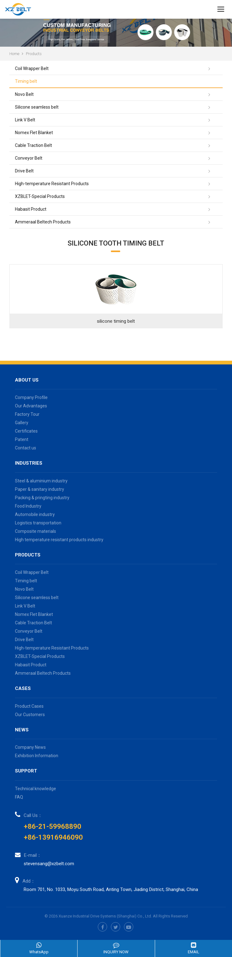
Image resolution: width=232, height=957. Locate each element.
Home (14, 53)
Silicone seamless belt (37, 107)
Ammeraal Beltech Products (43, 221)
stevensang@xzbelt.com (49, 863)
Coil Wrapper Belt (32, 68)
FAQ (19, 797)
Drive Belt (24, 170)
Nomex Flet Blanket (34, 132)
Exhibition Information (36, 755)
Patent (21, 439)
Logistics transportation (38, 522)
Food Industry (28, 506)
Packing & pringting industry (42, 497)
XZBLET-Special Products (40, 196)
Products (34, 53)
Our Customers (30, 714)
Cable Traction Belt (33, 145)
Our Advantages (31, 405)
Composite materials (35, 531)
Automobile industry (35, 514)
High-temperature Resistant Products (52, 183)
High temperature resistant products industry (59, 539)
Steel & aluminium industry (41, 480)
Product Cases (29, 706)
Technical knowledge (35, 788)
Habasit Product (30, 209)
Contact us (25, 447)
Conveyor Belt (28, 158)
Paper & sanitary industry (39, 489)
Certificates (26, 431)
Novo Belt (24, 94)
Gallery (21, 422)
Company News (30, 747)
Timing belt (26, 81)
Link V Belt (25, 119)
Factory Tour (27, 414)
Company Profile (31, 397)
